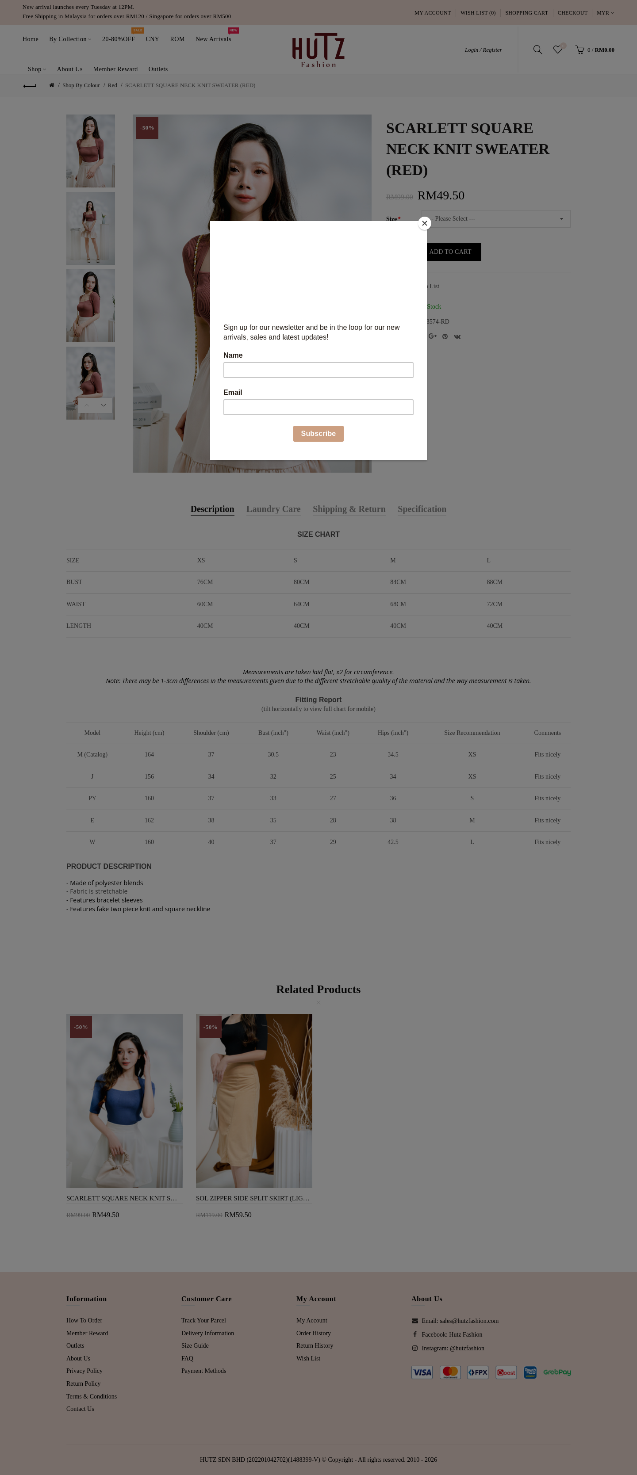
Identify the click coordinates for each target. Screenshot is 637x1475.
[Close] (424, 223)
